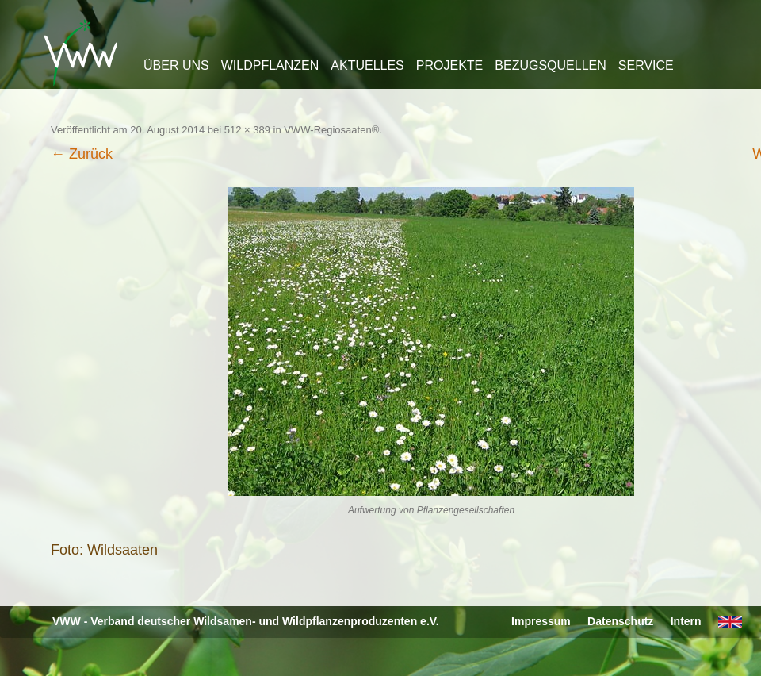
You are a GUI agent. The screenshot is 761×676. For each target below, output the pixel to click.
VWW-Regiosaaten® (331, 130)
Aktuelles (367, 65)
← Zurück (82, 154)
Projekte (449, 65)
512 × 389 (247, 130)
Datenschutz (620, 621)
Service (646, 65)
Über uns (176, 65)
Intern (686, 621)
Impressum (541, 621)
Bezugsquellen (550, 65)
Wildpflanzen (270, 65)
